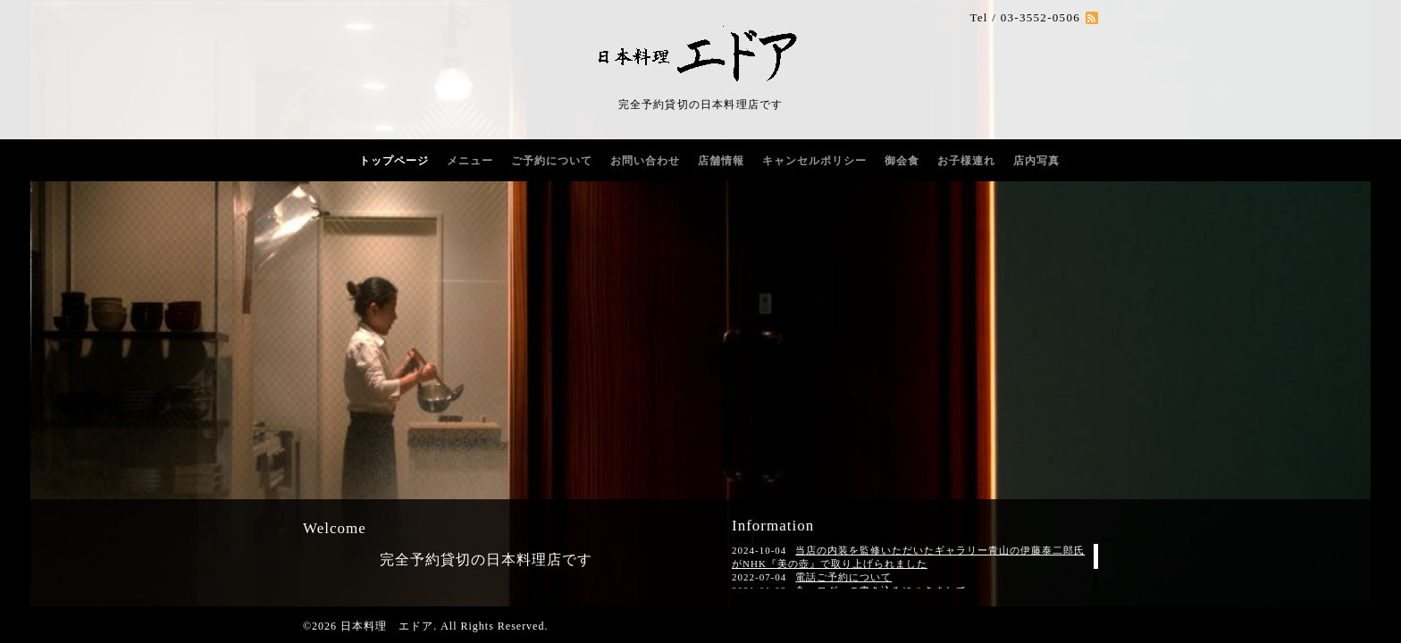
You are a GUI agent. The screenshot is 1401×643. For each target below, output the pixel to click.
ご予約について (551, 160)
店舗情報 (721, 160)
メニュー (470, 160)
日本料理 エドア (386, 626)
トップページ (394, 160)
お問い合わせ (645, 160)
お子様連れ (966, 160)
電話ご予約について (843, 577)
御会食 (902, 160)
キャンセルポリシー (814, 160)
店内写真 (1036, 160)
